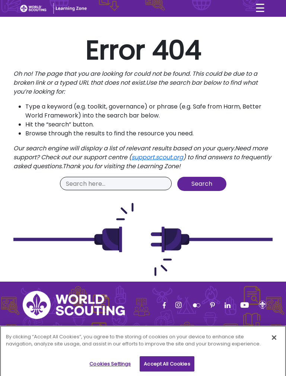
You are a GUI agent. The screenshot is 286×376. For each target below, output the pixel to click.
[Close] (274, 340)
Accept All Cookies (167, 366)
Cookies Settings (110, 366)
